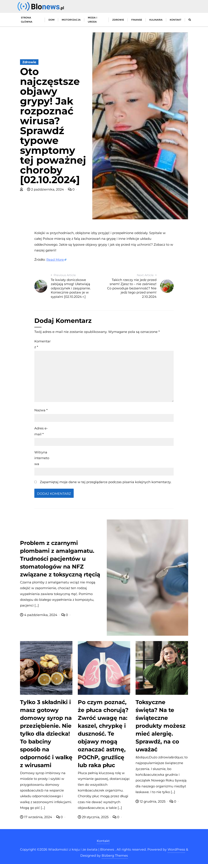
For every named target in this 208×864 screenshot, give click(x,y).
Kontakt (103, 841)
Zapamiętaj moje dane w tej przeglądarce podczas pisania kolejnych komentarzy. (105, 482)
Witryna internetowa (41, 458)
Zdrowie (29, 62)
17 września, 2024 (36, 817)
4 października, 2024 (39, 615)
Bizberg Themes (115, 856)
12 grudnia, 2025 (151, 801)
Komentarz (42, 344)
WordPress (176, 849)
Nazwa (41, 410)
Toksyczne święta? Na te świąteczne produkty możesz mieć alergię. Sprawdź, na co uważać (160, 726)
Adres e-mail (41, 431)
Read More (55, 260)
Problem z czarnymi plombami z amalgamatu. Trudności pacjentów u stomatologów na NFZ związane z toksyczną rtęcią (60, 559)
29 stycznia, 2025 (93, 817)
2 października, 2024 (46, 189)
